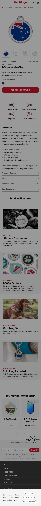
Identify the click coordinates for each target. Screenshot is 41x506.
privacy (11, 497)
